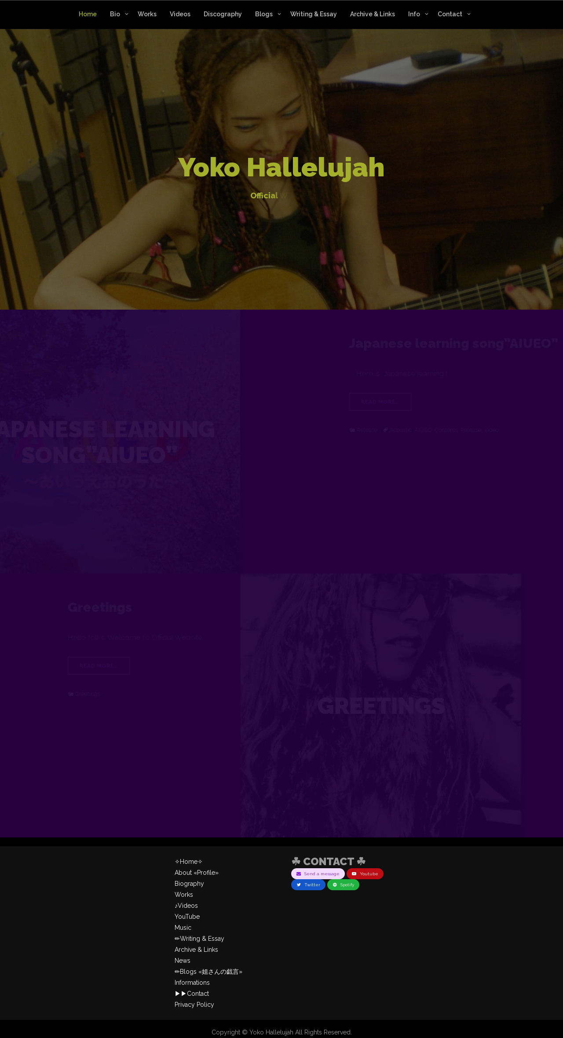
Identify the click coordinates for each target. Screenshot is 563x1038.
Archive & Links (372, 14)
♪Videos (186, 905)
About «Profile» (197, 872)
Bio (115, 14)
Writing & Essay (313, 14)
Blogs (264, 14)
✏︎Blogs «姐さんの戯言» (208, 971)
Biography (189, 883)
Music (183, 927)
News (182, 960)
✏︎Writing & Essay (199, 938)
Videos (180, 14)
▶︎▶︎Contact (192, 993)
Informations (192, 982)
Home (88, 14)
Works (147, 14)
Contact (450, 14)
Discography (223, 14)
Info (414, 14)
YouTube (187, 916)
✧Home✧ (189, 861)
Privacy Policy (194, 1004)
